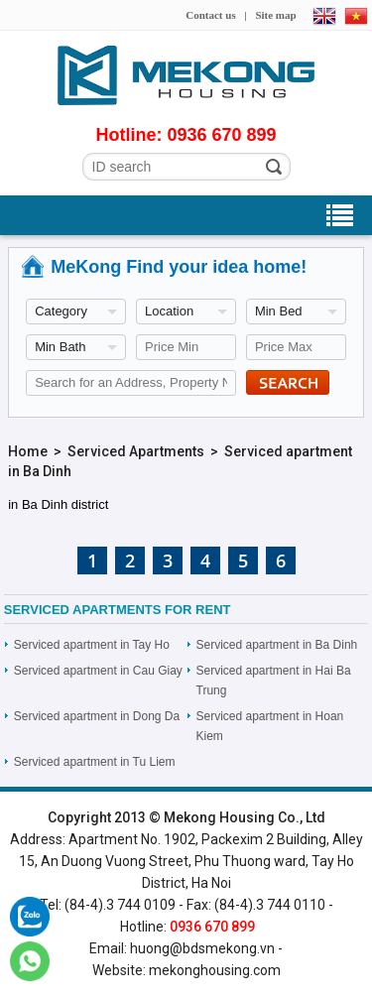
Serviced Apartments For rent (117, 609)
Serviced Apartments (135, 451)
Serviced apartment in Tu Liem (95, 762)
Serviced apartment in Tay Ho (92, 645)
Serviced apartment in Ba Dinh (277, 645)
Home (28, 451)
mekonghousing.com (215, 970)
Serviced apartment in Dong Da (97, 716)
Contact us (210, 15)
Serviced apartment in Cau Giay (98, 671)
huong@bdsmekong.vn (202, 948)
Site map (275, 15)
